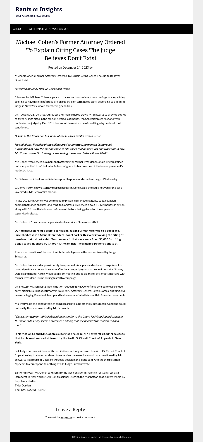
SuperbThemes (122, 436)
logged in (66, 417)
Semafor (58, 372)
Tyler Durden (23, 385)
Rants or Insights (39, 9)
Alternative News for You (49, 28)
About (18, 28)
